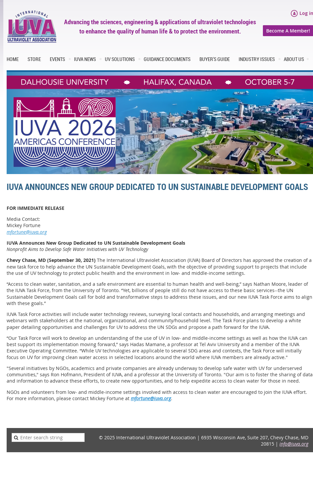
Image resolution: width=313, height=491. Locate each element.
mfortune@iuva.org (27, 232)
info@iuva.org (293, 444)
